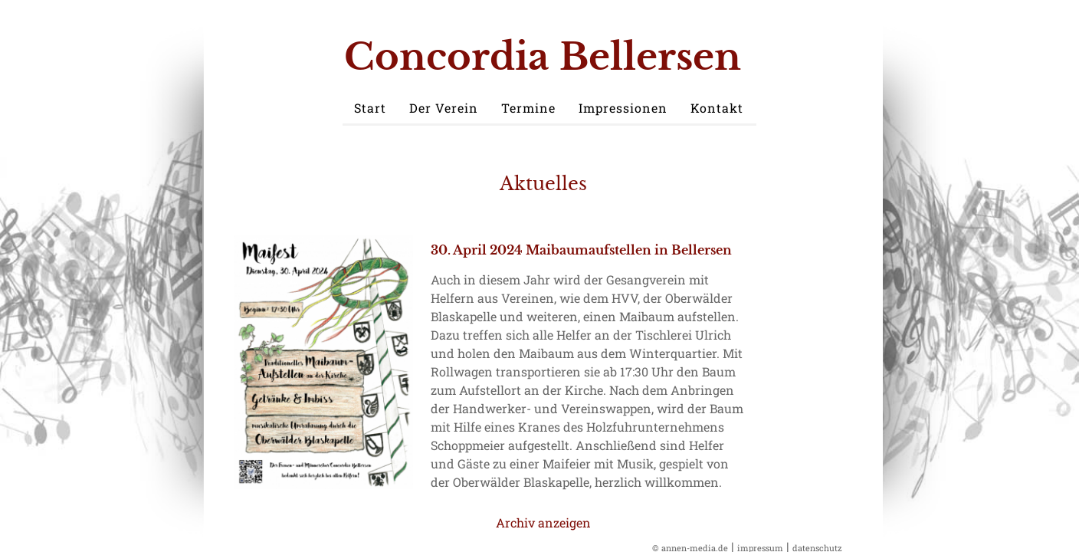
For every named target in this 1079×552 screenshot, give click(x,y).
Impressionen (623, 108)
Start (370, 108)
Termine (528, 108)
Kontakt (716, 108)
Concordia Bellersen (542, 57)
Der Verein (443, 108)
